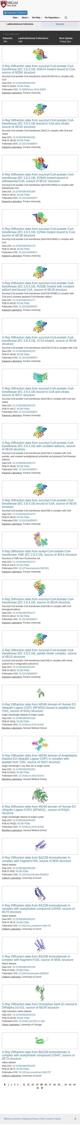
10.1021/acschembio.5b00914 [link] (34, 874)
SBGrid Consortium (12, 1119)
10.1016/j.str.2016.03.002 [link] (31, 724)
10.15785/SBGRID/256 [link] (23, 967)
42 (65, 1084)
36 (46, 1084)
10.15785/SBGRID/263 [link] (23, 820)
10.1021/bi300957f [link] (28, 143)
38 (54, 1084)
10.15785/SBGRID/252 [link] (23, 1066)
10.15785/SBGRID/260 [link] (23, 868)
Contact (48, 1119)
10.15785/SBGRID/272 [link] (23, 562)
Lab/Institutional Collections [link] (20, 24)
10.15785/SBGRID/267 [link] (23, 667)
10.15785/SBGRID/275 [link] (23, 405)
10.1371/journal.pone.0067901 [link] (34, 568)
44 (74, 1084)
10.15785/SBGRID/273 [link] (23, 514)
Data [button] (16, 17)
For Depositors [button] (53, 17)
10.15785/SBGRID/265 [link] (23, 718)
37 (50, 1084)
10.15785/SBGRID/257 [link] (23, 919)
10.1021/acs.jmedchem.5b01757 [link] (35, 925)
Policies (57, 1119)
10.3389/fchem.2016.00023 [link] (32, 89)
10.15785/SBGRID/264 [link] (23, 769)
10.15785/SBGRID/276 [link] (23, 351)
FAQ (42, 1119)
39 (59, 1084)
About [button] (25, 17)
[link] (40, 69)
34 (37, 1084)
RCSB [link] (20, 86)
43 (70, 1084)
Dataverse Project (30, 1119)
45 (37, 1088)
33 (32, 1084)
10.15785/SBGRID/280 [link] (23, 191)
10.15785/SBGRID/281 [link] (23, 137)
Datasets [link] (60, 24)
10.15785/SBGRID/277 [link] (23, 300)
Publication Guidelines (15, 13)
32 (28, 1084)
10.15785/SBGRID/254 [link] (23, 1015)
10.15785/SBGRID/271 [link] (23, 613)
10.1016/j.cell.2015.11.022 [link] (32, 1021)
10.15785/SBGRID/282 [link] (23, 83)
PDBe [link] (27, 86)
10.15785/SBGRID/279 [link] (23, 246)
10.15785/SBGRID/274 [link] (23, 463)
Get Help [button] (37, 17)
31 (24, 1084)
